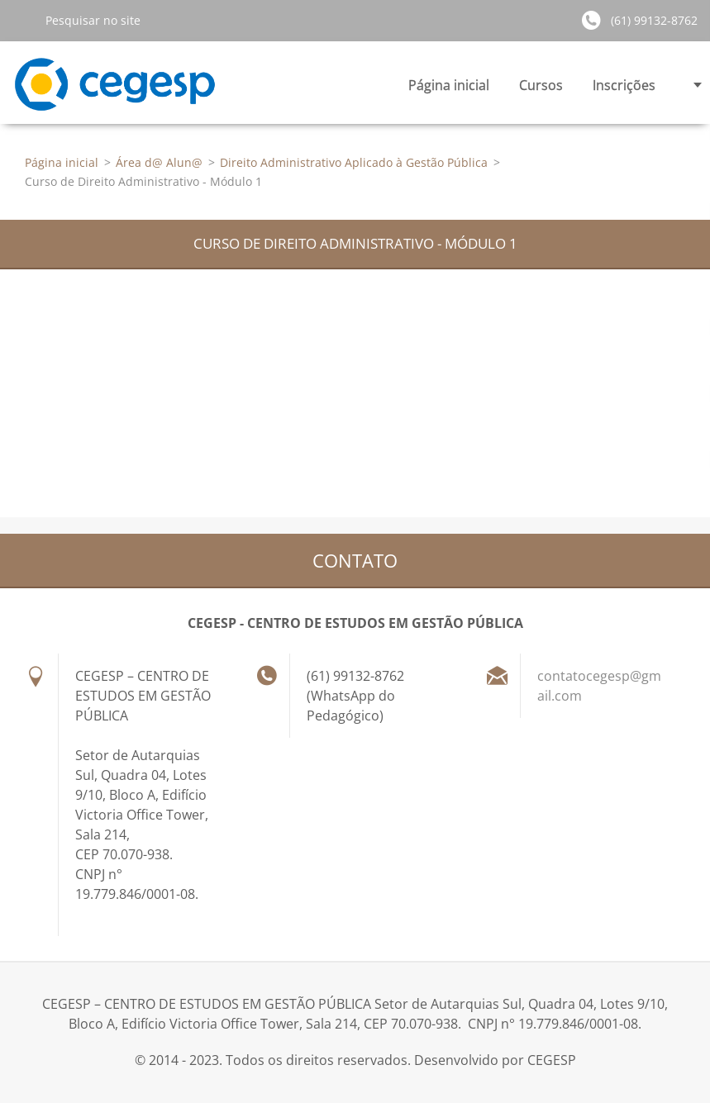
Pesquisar (22, 20)
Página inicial (448, 85)
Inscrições (624, 89)
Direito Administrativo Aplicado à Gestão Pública (354, 162)
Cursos (540, 89)
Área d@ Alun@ (159, 162)
